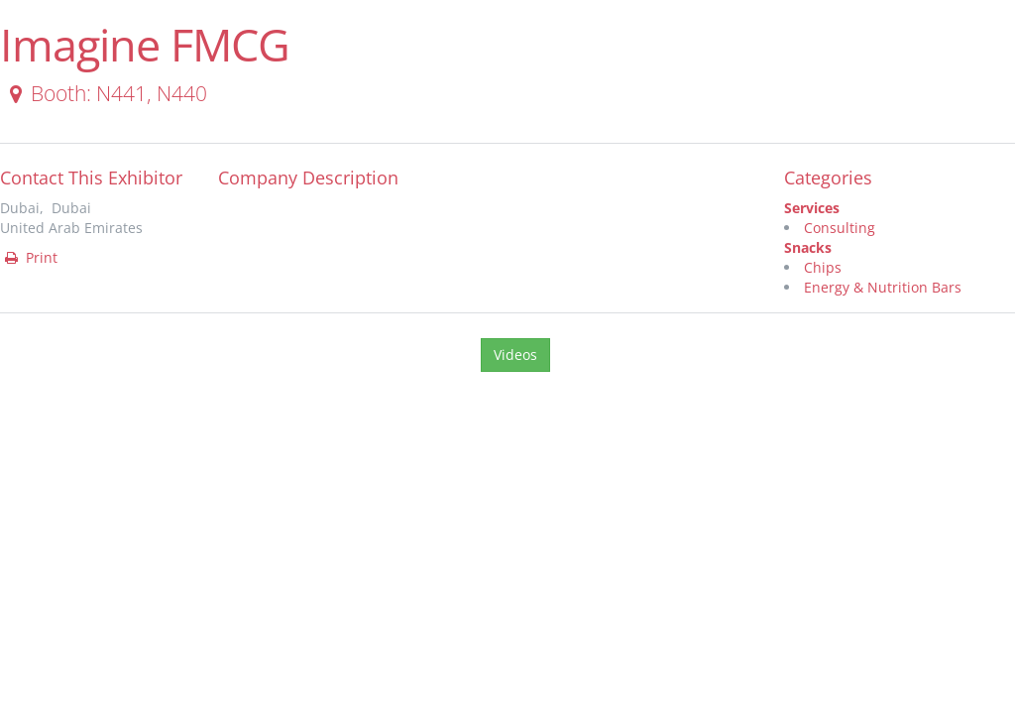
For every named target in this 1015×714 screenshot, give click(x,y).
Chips (823, 267)
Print (29, 257)
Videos (515, 354)
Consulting (839, 227)
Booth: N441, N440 (104, 93)
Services (812, 207)
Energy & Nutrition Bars (882, 287)
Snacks (808, 247)
